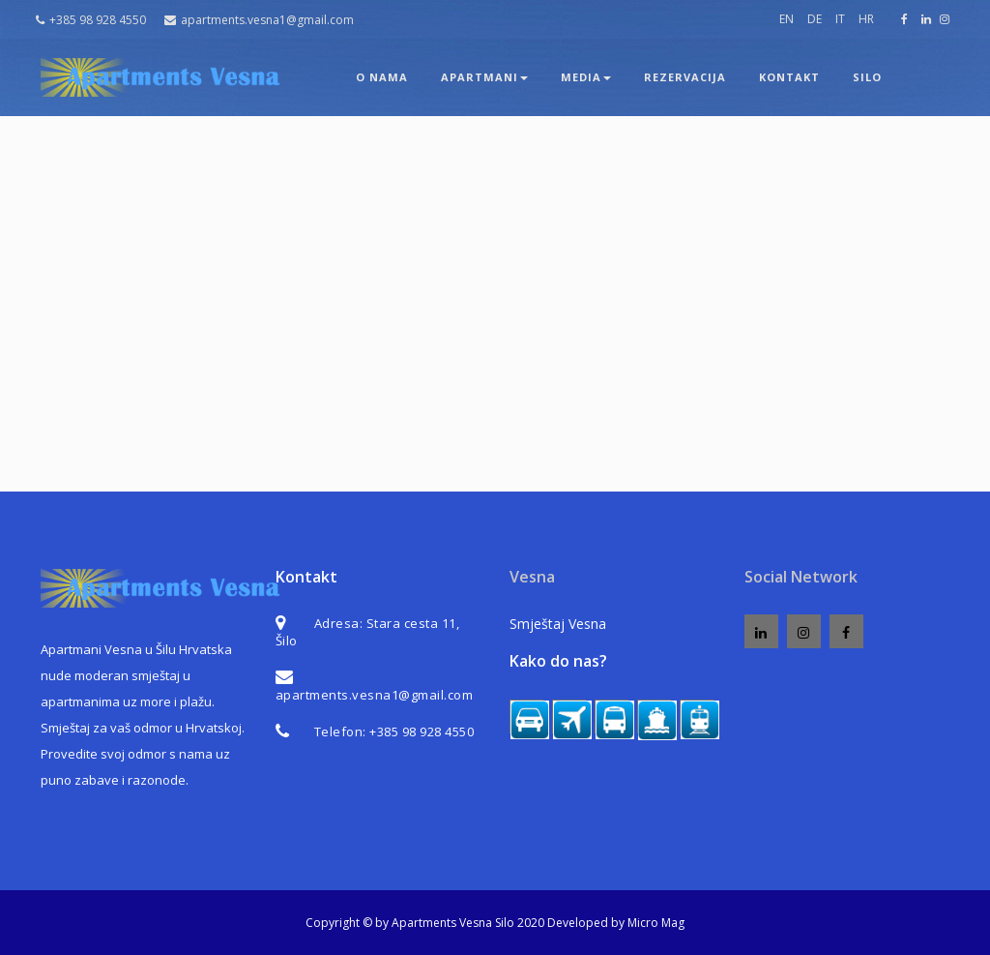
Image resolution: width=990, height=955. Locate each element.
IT (840, 19)
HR (866, 19)
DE (814, 19)
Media (586, 77)
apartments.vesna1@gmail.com (259, 20)
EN (786, 19)
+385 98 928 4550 (91, 20)
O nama (382, 77)
